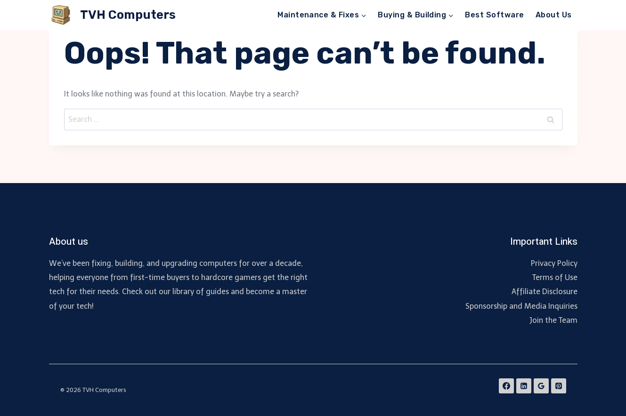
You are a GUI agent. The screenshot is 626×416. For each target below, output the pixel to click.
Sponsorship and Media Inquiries (521, 306)
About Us (554, 14)
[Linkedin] (523, 385)
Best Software (494, 14)
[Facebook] (506, 385)
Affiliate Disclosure (544, 291)
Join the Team (553, 320)
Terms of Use (554, 277)
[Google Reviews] (541, 385)
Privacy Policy (554, 263)
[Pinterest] (558, 385)
